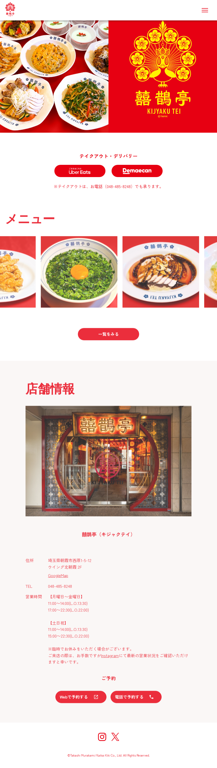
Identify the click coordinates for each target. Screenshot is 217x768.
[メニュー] (205, 10)
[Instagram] (102, 738)
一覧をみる (108, 336)
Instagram (110, 657)
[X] (115, 738)
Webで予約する (81, 699)
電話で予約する (136, 699)
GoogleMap (58, 577)
